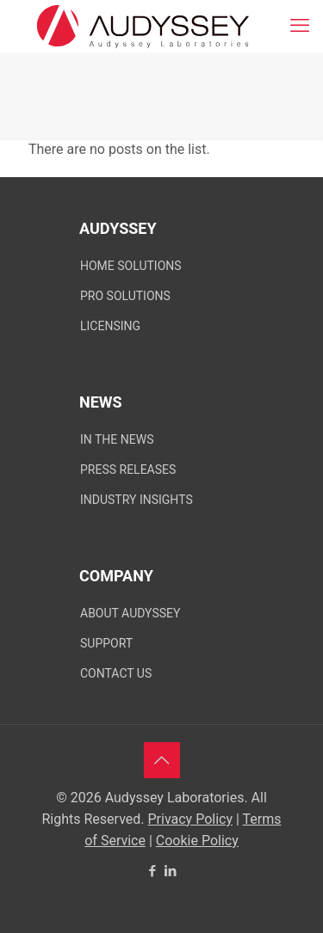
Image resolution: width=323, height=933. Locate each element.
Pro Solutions (125, 296)
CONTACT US (116, 673)
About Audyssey (130, 613)
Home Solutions (131, 266)
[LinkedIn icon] (171, 871)
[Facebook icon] (152, 871)
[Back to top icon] (162, 760)
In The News (116, 439)
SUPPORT (106, 643)
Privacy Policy (190, 819)
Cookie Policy (197, 840)
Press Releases (128, 469)
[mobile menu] (299, 25)
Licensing (110, 326)
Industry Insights (136, 499)
